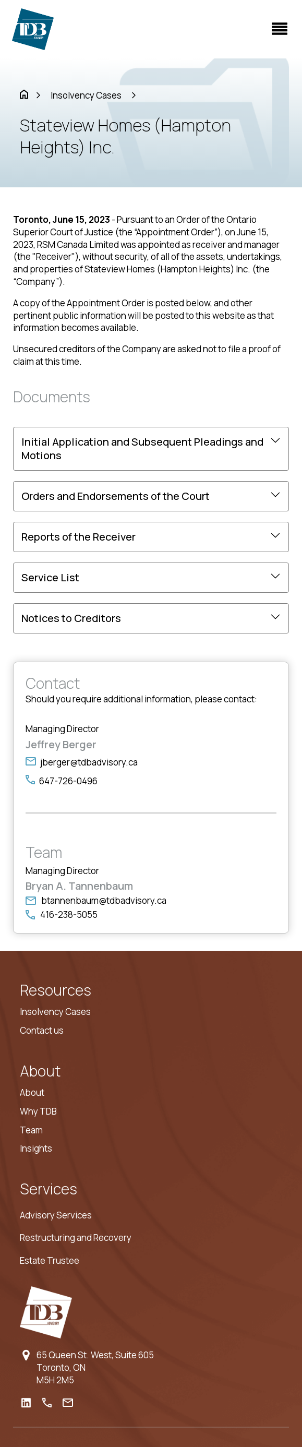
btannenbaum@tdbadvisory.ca (103, 900)
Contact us (42, 1030)
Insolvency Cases (86, 95)
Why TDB (38, 1111)
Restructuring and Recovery (75, 1237)
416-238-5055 (69, 914)
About (32, 1092)
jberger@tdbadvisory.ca (89, 762)
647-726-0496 (68, 781)
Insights (36, 1148)
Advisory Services (56, 1215)
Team (31, 1130)
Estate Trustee (49, 1260)
